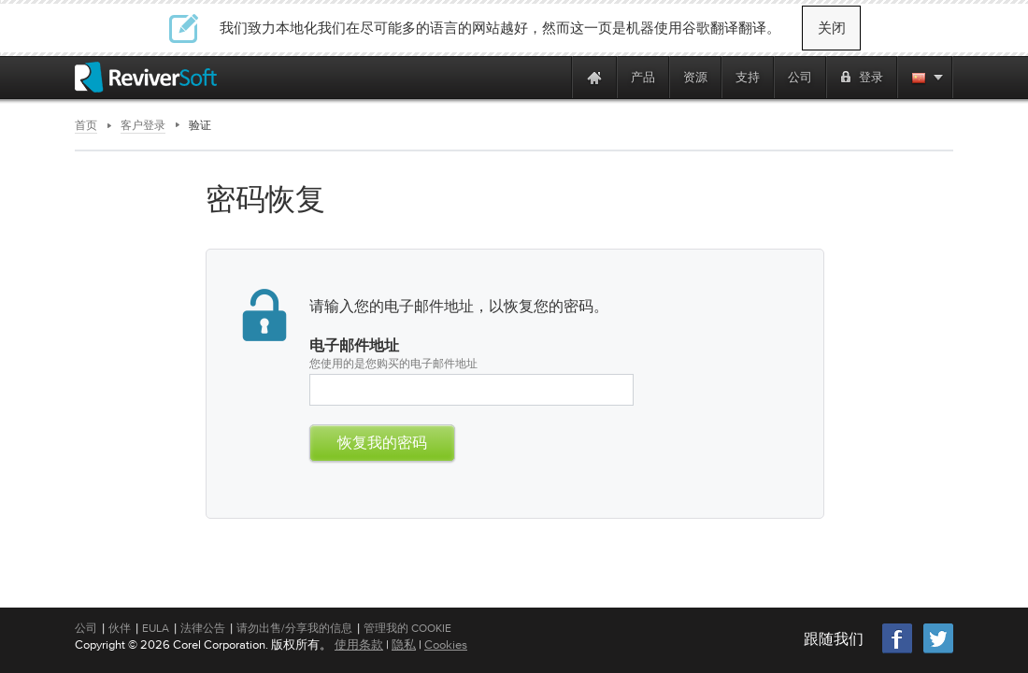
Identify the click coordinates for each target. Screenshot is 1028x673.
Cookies (445, 644)
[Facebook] (898, 651)
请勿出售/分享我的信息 (294, 628)
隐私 (404, 644)
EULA (155, 628)
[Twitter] (938, 651)
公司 (86, 628)
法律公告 (202, 628)
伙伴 (119, 628)
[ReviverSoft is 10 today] (553, 77)
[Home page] (594, 77)
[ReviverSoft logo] (146, 77)
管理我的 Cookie (407, 628)
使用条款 (359, 644)
